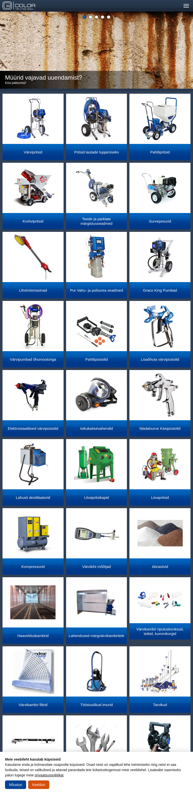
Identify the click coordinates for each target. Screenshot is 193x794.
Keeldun (38, 785)
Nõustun (15, 785)
